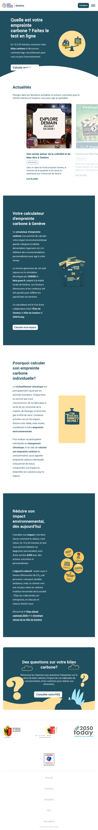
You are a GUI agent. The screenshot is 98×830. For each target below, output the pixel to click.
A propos (49, 788)
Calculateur (83, 5)
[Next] (94, 128)
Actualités (49, 799)
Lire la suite (32, 179)
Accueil (49, 777)
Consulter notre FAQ (48, 694)
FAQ (49, 810)
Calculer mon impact (25, 327)
